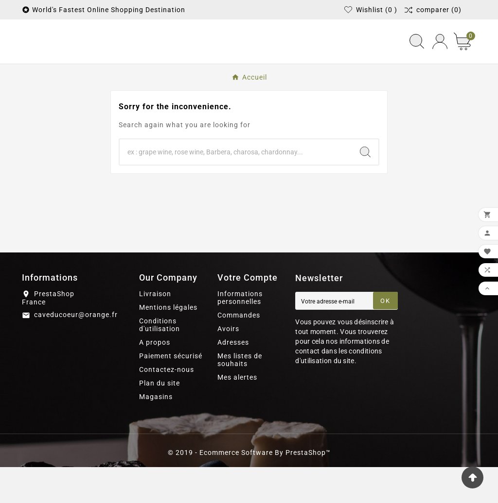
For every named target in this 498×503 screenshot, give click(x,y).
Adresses (233, 378)
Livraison (155, 330)
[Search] (365, 188)
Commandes (238, 351)
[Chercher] (236, 188)
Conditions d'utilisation (159, 361)
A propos (154, 378)
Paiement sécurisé (170, 392)
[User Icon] (439, 59)
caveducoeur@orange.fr (76, 351)
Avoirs (228, 365)
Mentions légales (168, 343)
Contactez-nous (166, 405)
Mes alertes (237, 413)
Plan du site (159, 419)
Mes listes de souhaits (239, 395)
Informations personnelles (240, 333)
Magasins (156, 432)
